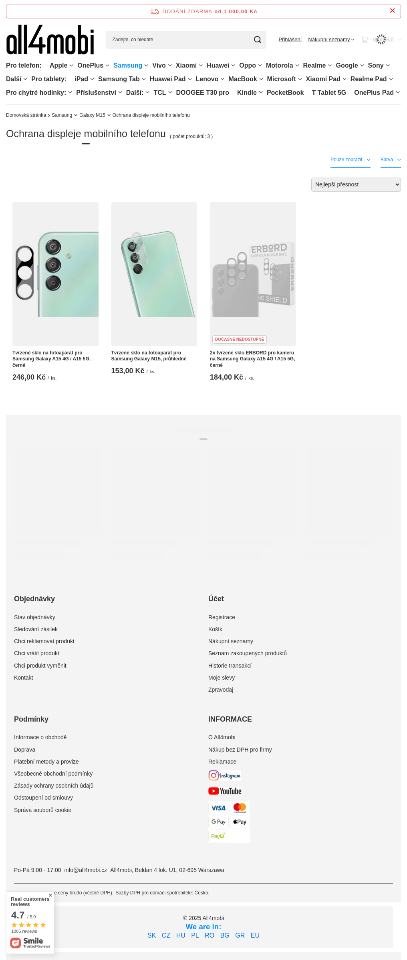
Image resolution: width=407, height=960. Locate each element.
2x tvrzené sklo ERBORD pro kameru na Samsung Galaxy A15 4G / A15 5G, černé (252, 359)
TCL (159, 92)
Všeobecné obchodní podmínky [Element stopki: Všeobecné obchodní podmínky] (53, 773)
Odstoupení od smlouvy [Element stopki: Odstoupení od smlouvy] (43, 797)
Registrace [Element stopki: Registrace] (221, 617)
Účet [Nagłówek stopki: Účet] (216, 599)
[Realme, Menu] (330, 65)
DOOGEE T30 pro (202, 92)
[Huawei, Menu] (233, 65)
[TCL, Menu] (170, 92)
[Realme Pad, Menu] (391, 79)
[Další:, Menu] (147, 92)
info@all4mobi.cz (85, 870)
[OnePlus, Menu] (107, 65)
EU (255, 935)
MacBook (242, 79)
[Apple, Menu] (71, 65)
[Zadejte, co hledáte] (186, 40)
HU (180, 935)
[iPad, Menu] (92, 79)
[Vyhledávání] (257, 40)
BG (225, 935)
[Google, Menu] (362, 65)
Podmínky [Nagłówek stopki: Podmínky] (31, 719)
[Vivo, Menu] (170, 65)
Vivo (159, 65)
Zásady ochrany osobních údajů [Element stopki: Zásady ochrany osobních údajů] (53, 785)
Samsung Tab (119, 79)
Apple (58, 65)
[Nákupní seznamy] (331, 39)
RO (209, 935)
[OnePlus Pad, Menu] (398, 92)
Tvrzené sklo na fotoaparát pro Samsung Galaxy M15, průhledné (149, 356)
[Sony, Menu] (388, 65)
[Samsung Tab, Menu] (144, 79)
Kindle (247, 92)
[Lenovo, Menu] (222, 79)
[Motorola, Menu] (297, 65)
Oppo (247, 65)
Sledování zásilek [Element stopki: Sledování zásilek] (36, 629)
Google (347, 65)
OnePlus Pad (374, 92)
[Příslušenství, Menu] (120, 92)
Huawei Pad (168, 79)
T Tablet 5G (329, 92)
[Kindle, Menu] (261, 92)
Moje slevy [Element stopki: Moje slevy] (221, 677)
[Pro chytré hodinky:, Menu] (70, 92)
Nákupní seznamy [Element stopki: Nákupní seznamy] (230, 641)
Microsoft (281, 79)
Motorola (279, 65)
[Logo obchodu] (50, 39)
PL (195, 935)
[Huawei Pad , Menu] (190, 79)
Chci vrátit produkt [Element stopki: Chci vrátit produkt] (36, 653)
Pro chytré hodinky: (36, 92)
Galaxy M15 (92, 115)
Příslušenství (96, 92)
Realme (314, 65)
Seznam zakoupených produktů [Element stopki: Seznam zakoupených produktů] (247, 653)
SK (151, 935)
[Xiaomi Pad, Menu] (345, 79)
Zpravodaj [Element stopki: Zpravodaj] (220, 689)
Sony (376, 65)
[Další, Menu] (25, 79)
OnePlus (90, 65)
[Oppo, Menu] (260, 65)
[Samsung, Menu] (146, 65)
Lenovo (207, 79)
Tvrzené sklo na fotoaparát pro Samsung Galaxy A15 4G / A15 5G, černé (51, 359)
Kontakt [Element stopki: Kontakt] (23, 677)
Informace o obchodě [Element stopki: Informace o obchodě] (40, 737)
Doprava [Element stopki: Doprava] (24, 749)
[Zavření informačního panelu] (392, 11)
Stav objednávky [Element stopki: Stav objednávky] (34, 617)
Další (13, 79)
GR (240, 935)
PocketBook (285, 92)
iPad (81, 79)
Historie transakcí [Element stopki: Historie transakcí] (230, 665)
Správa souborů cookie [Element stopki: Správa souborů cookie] (42, 810)
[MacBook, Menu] (261, 79)
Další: (135, 92)
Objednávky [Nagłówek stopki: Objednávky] (34, 599)
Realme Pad (369, 79)
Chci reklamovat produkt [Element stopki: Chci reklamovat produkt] (44, 641)
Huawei (218, 65)
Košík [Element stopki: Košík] (215, 629)
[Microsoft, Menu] (300, 79)
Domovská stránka (26, 115)
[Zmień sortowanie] (356, 185)
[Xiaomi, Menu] (201, 65)
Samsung (127, 65)
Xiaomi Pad (323, 79)
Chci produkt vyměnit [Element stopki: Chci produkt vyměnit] (40, 665)
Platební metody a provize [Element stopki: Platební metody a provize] (46, 761)
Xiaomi (186, 65)
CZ (166, 935)
